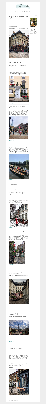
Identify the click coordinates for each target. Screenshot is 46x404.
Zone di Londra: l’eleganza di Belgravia (17, 231)
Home (15, 11)
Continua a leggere (11, 103)
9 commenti (15, 185)
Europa (25, 11)
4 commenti (14, 63)
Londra (17, 11)
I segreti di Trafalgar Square (15, 308)
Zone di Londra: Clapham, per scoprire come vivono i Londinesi (18, 183)
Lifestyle (27, 11)
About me (30, 11)
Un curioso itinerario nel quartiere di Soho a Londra (18, 17)
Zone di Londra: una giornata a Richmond (18, 144)
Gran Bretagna (21, 11)
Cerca (36, 15)
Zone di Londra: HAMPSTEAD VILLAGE (18, 344)
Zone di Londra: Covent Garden (16, 268)
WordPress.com (16, 400)
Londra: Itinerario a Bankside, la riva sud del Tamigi (18, 107)
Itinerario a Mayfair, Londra (15, 62)
